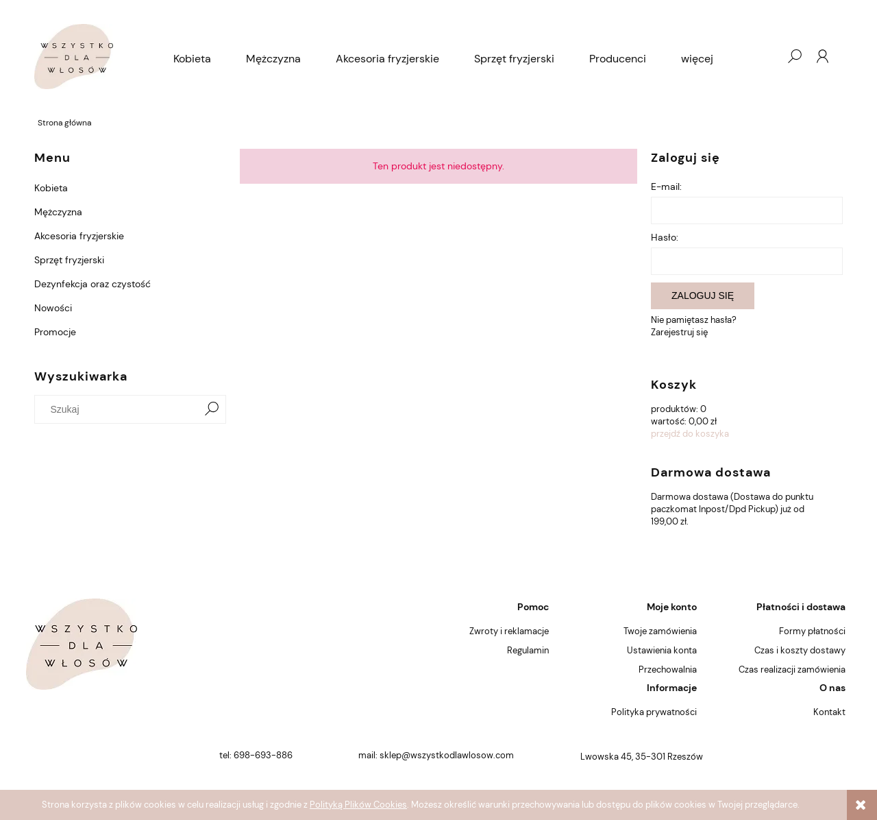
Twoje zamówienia (660, 631)
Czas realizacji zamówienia (792, 669)
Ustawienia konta (662, 650)
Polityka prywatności (654, 712)
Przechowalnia (668, 669)
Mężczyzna (58, 212)
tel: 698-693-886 (256, 755)
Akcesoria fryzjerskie (79, 236)
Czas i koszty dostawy (799, 650)
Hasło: (664, 237)
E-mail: (666, 186)
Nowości (53, 308)
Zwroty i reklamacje (509, 631)
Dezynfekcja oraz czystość (92, 284)
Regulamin (528, 650)
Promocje (55, 332)
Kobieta (51, 188)
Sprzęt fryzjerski (69, 260)
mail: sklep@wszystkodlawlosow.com (436, 755)
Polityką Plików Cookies (358, 804)
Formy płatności (812, 631)
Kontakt (829, 712)
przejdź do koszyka (690, 433)
